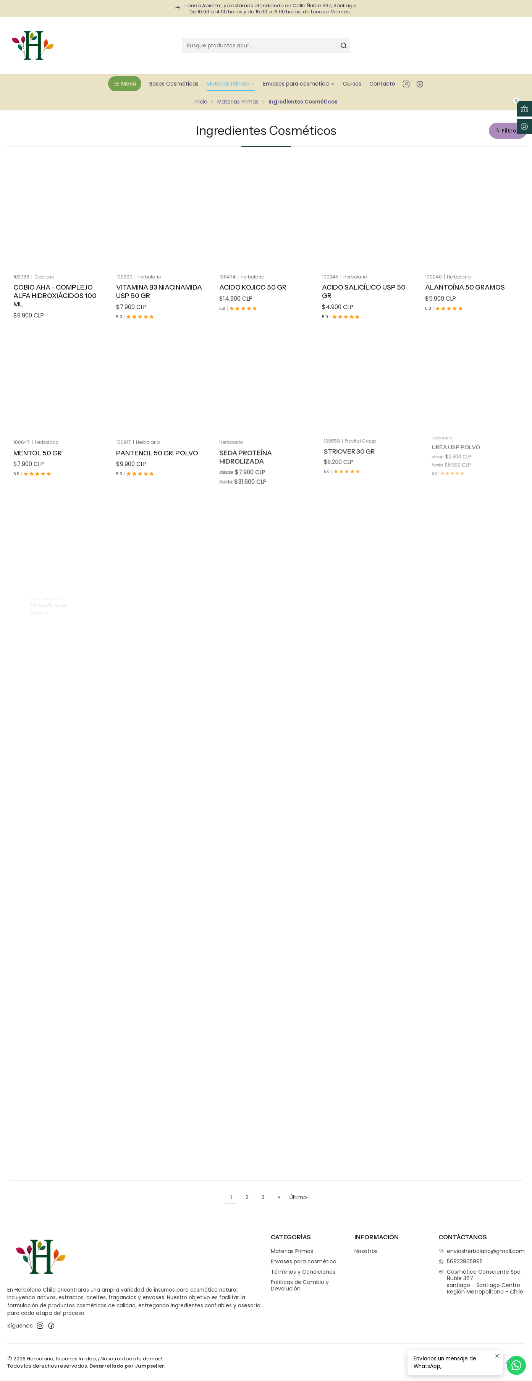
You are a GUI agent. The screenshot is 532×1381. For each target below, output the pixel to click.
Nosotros (366, 1251)
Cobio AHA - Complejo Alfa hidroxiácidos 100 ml (55, 295)
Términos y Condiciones (303, 1272)
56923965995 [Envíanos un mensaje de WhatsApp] (460, 1261)
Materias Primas (238, 102)
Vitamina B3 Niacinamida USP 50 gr (159, 291)
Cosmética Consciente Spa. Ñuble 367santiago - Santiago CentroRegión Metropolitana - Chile (480, 1282)
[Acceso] (524, 126)
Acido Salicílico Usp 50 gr (364, 291)
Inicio (200, 102)
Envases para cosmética (303, 1261)
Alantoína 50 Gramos (465, 287)
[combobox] (266, 45)
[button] (124, 83)
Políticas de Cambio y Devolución (300, 1285)
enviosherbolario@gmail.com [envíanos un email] (481, 1251)
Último (298, 1197)
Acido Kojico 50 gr (252, 287)
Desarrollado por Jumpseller (126, 1366)
